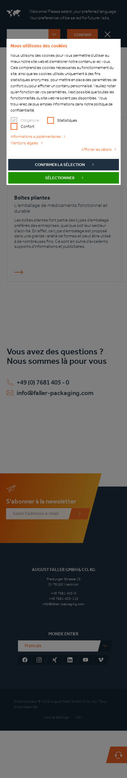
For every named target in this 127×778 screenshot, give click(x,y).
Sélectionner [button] (60, 177)
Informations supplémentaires (35, 136)
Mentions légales (24, 143)
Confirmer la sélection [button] (60, 164)
